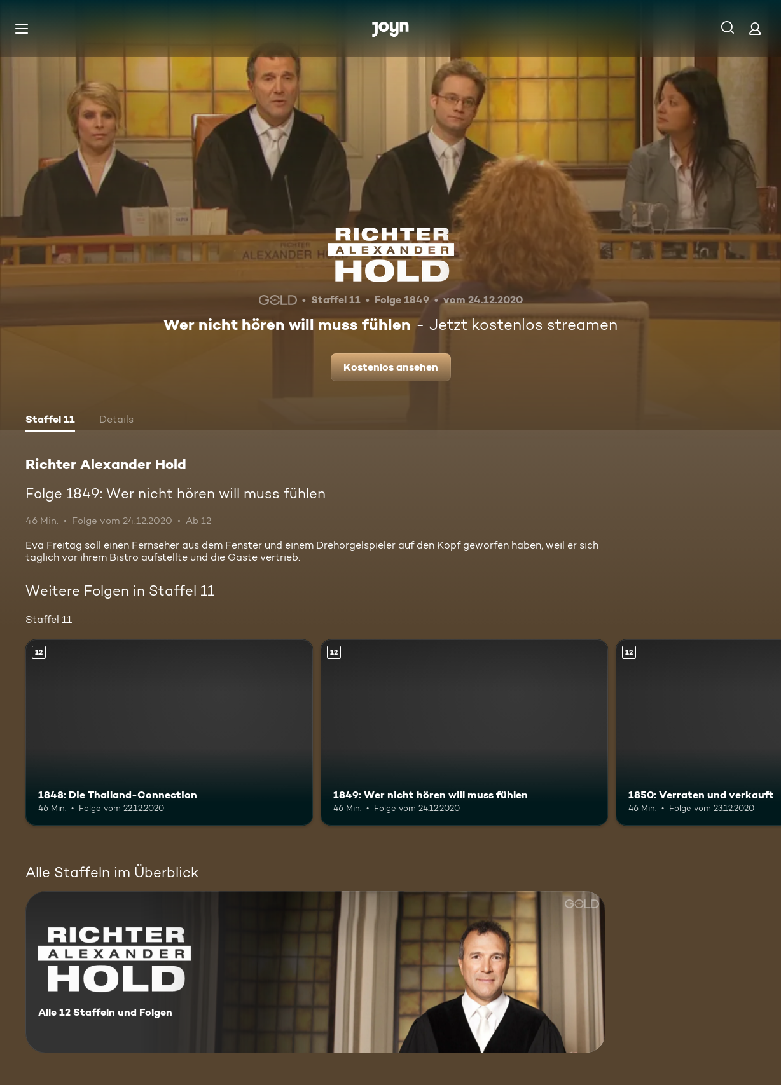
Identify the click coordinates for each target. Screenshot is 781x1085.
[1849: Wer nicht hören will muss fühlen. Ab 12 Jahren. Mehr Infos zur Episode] (464, 732)
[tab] (50, 420)
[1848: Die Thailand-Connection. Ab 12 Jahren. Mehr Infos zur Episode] (169, 732)
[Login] (755, 28)
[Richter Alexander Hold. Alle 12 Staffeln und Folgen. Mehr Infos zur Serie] (315, 972)
